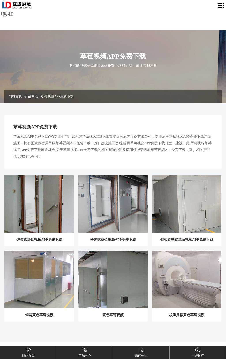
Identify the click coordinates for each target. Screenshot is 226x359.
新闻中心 (141, 351)
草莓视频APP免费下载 (57, 96)
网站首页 (15, 96)
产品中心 (31, 96)
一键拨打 (197, 351)
